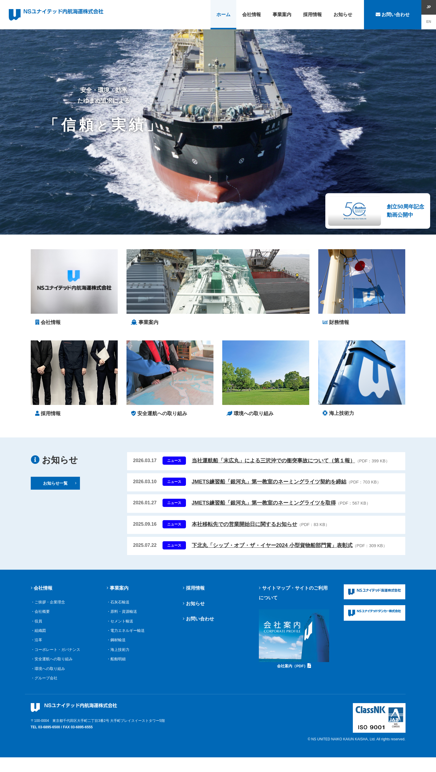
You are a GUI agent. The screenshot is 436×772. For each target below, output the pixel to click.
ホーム (223, 14)
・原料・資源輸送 (122, 615)
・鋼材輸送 (116, 644)
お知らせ (343, 14)
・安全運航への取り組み (52, 663)
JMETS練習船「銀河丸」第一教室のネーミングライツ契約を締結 (286, 485)
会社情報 (251, 14)
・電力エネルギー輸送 (126, 634)
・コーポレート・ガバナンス (55, 653)
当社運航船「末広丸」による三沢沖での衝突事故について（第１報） (291, 464)
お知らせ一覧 (60, 487)
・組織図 (38, 634)
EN (428, 22)
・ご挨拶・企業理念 (48, 606)
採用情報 (312, 14)
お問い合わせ (393, 14)
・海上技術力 (118, 653)
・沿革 (36, 644)
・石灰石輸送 (118, 606)
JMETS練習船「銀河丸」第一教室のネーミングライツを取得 (281, 507)
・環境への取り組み (48, 672)
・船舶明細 (116, 663)
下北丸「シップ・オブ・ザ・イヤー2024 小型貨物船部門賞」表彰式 (289, 549)
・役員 (36, 625)
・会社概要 (40, 615)
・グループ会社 (44, 682)
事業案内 (282, 14)
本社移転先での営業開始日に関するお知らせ (260, 528)
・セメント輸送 (120, 625)
